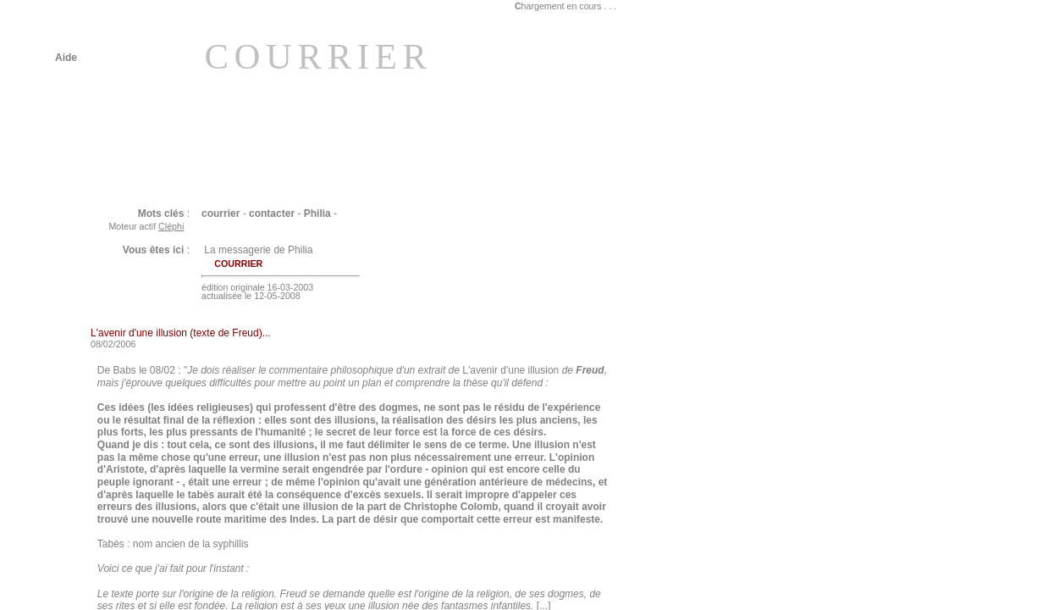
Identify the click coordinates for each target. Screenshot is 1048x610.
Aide (66, 58)
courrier (220, 213)
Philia (317, 213)
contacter (272, 213)
